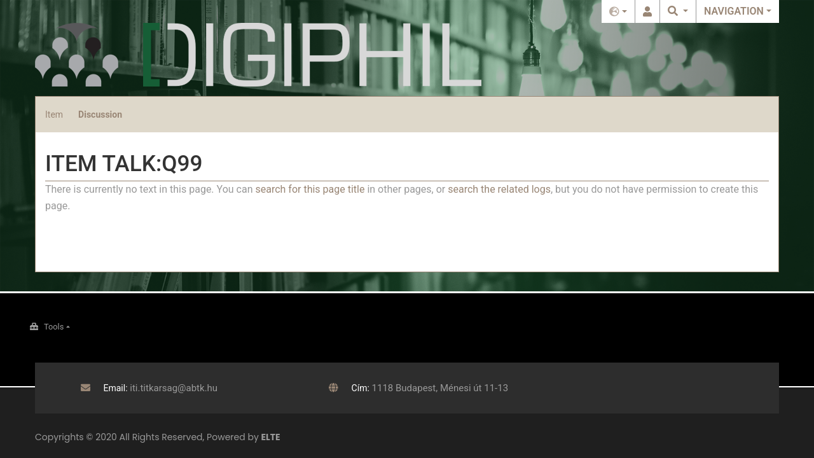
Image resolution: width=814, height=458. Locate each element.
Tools (54, 326)
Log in (647, 11)
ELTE (270, 437)
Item (54, 114)
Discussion (100, 114)
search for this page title (309, 189)
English (618, 11)
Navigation (734, 11)
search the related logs (499, 189)
